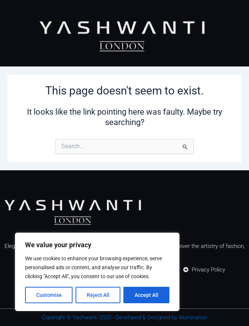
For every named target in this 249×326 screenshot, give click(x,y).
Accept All (147, 295)
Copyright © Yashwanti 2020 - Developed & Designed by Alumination (124, 317)
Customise (49, 295)
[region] (97, 272)
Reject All (98, 295)
